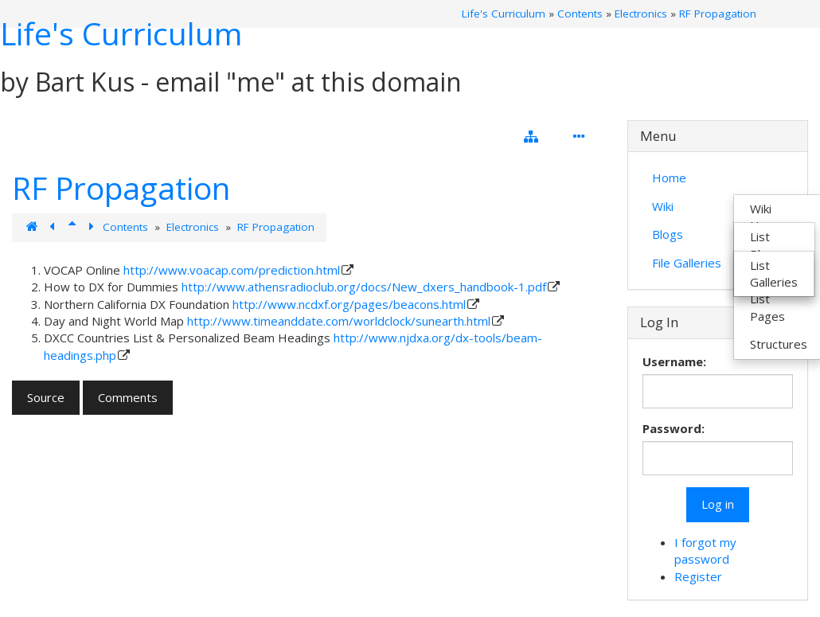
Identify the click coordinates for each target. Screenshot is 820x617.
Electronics (641, 13)
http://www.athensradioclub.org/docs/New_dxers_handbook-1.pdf (364, 287)
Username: (674, 361)
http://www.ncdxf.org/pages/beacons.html (349, 304)
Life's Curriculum (121, 33)
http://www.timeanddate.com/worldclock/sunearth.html (338, 321)
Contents (580, 13)
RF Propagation (717, 13)
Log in (717, 504)
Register (698, 576)
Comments (128, 397)
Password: (673, 428)
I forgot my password (705, 550)
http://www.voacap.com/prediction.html (231, 270)
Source (45, 397)
